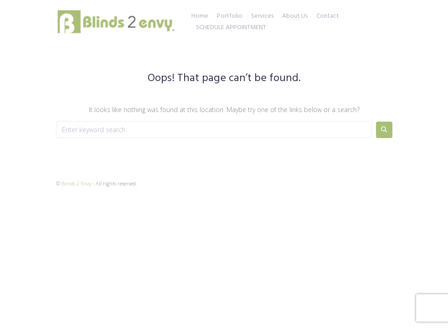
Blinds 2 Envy (76, 183)
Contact (327, 16)
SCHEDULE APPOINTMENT (231, 27)
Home (199, 16)
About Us (295, 16)
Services (262, 16)
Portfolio (229, 16)
